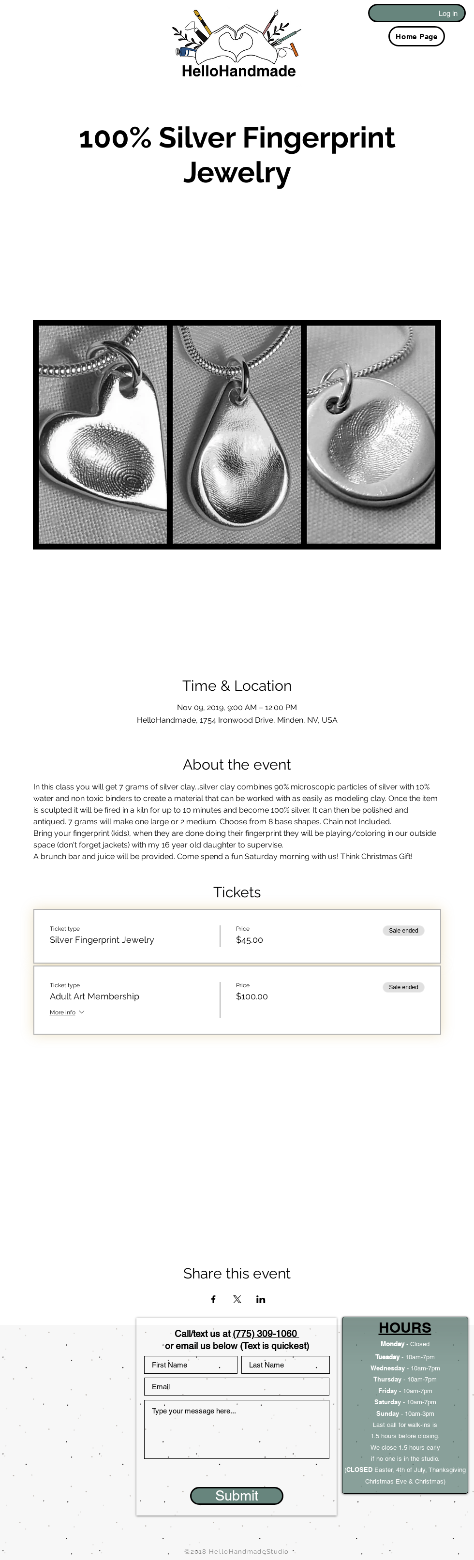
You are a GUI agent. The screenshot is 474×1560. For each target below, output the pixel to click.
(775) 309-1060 (266, 1333)
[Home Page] (416, 36)
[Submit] (236, 1496)
